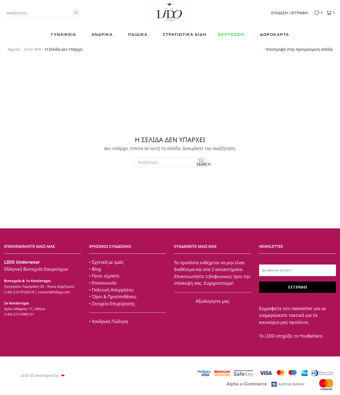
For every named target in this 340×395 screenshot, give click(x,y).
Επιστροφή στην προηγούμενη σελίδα (299, 49)
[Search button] (76, 12)
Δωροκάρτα (274, 34)
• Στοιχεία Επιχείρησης (112, 304)
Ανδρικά (103, 34)
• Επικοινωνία (102, 283)
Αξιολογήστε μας (212, 301)
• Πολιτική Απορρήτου (111, 290)
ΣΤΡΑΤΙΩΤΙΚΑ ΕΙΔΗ (184, 34)
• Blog (95, 269)
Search (201, 163)
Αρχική (14, 49)
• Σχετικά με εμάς (106, 262)
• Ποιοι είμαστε (104, 276)
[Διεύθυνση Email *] (297, 270)
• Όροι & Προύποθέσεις (112, 297)
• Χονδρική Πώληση (108, 321)
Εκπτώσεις (233, 34)
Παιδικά (139, 34)
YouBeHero (311, 336)
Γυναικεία (65, 34)
